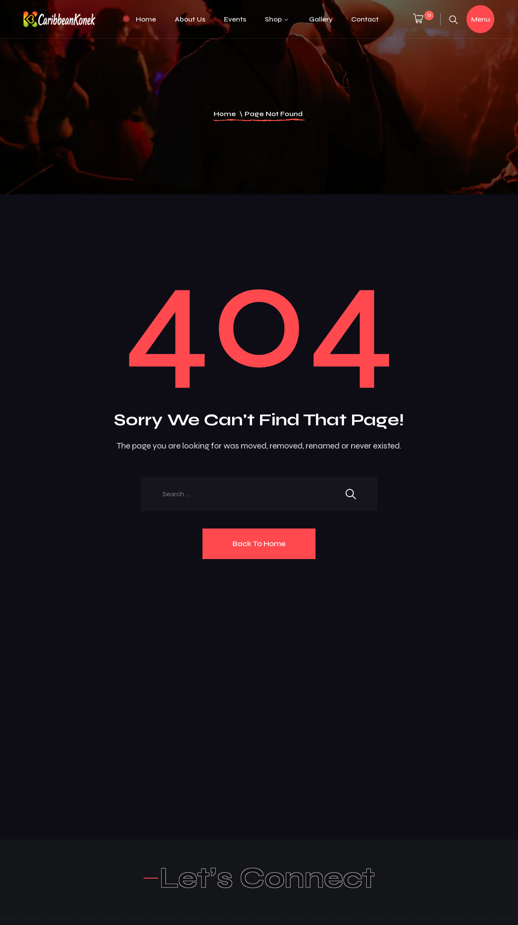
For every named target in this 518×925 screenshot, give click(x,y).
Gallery (321, 19)
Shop (273, 19)
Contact (365, 19)
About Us (190, 19)
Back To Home (259, 543)
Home (146, 19)
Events (235, 19)
